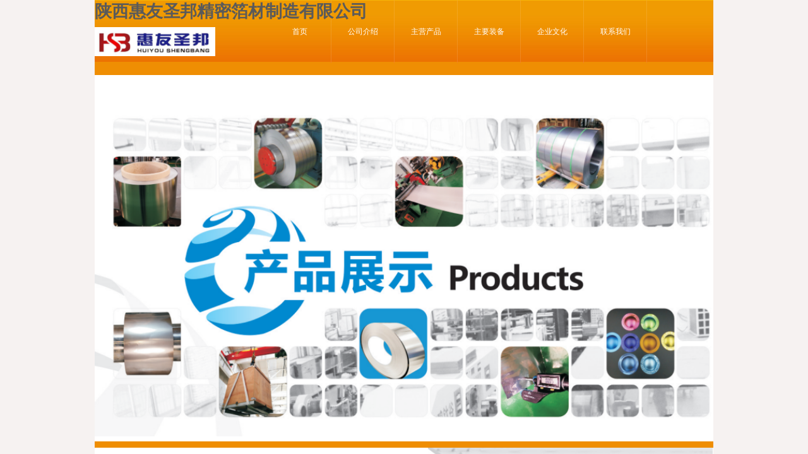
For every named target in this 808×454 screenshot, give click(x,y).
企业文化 (552, 31)
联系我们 (615, 31)
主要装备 (489, 31)
